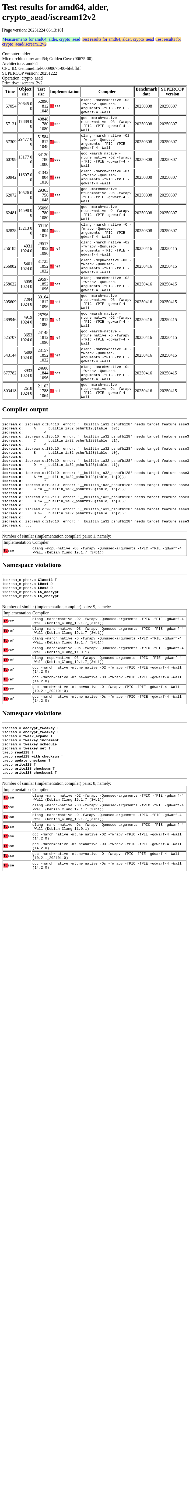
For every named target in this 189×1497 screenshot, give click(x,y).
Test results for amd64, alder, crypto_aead (118, 39)
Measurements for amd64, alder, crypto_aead (41, 39)
